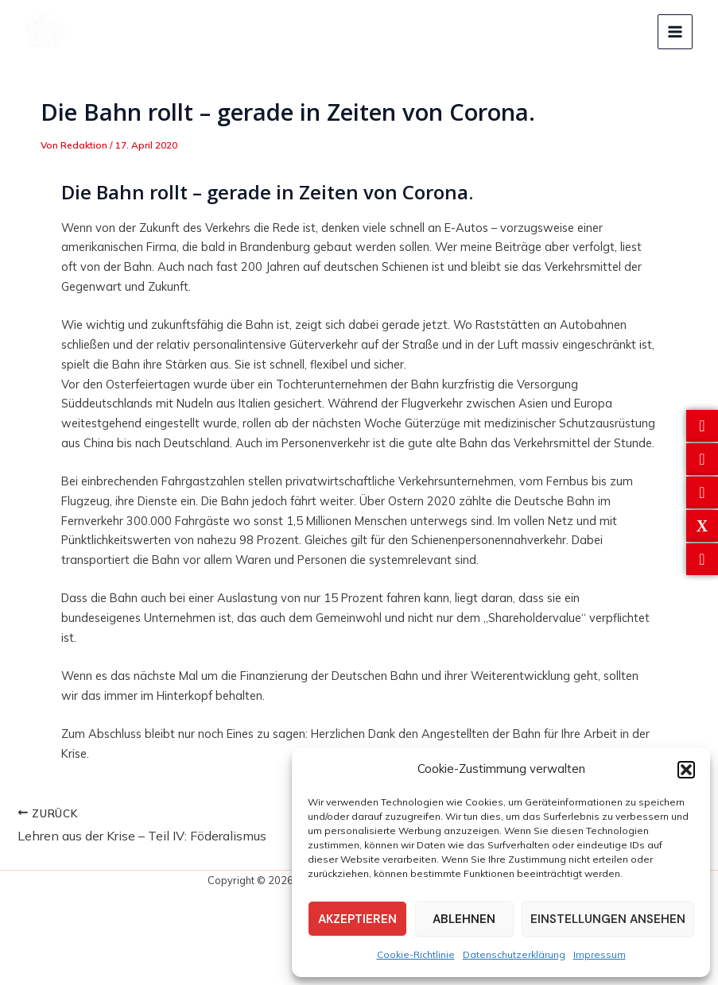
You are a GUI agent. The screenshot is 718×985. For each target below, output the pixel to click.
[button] (686, 770)
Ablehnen (464, 919)
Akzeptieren (357, 919)
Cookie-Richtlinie (416, 954)
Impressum (599, 954)
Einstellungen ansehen (607, 919)
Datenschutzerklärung (514, 954)
